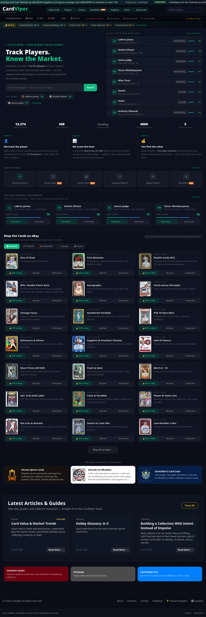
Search (90, 87)
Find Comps (39, 222)
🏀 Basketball (46, 246)
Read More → (55, 549)
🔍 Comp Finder (148, 18)
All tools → (197, 167)
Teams (82, 9)
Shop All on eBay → (103, 449)
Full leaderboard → (194, 33)
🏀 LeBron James (33, 96)
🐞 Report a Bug (193, 18)
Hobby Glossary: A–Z (92, 523)
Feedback (157, 600)
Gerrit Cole (80, 25)
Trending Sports (13, 18)
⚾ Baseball (11, 246)
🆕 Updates (197, 600)
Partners (131, 600)
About (120, 600)
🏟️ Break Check (130, 18)
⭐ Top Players (113, 18)
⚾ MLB (29, 18)
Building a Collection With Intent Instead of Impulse (167, 525)
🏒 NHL (62, 18)
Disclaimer (198, 613)
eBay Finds (54, 9)
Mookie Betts (30, 25)
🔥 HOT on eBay (15, 273)
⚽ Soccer (75, 18)
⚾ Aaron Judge (18, 103)
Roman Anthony (55, 25)
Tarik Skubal (127, 25)
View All (190, 505)
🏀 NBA (51, 18)
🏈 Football (28, 246)
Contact (144, 600)
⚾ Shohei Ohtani (60, 96)
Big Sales (36, 273)
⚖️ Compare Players (95, 18)
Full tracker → (145, 25)
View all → (197, 196)
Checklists (98, 9)
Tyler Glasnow (103, 25)
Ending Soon (57, 273)
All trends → (38, 103)
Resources (141, 9)
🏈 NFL (40, 18)
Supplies (115, 9)
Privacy (188, 613)
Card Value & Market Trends (33, 523)
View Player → (17, 222)
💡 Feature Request (176, 600)
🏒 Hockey (63, 246)
